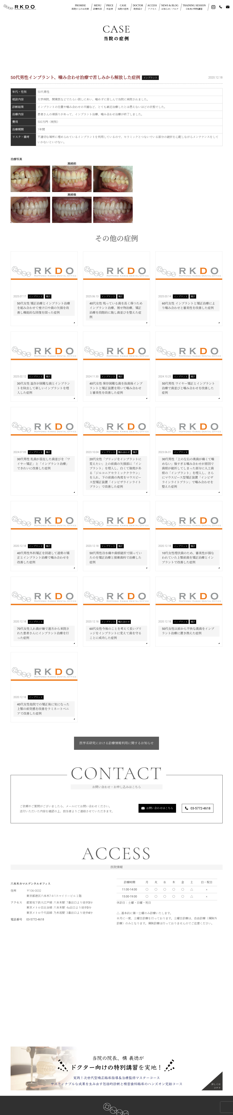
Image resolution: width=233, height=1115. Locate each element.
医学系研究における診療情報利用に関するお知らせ (116, 743)
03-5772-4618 (194, 808)
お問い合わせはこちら (146, 809)
